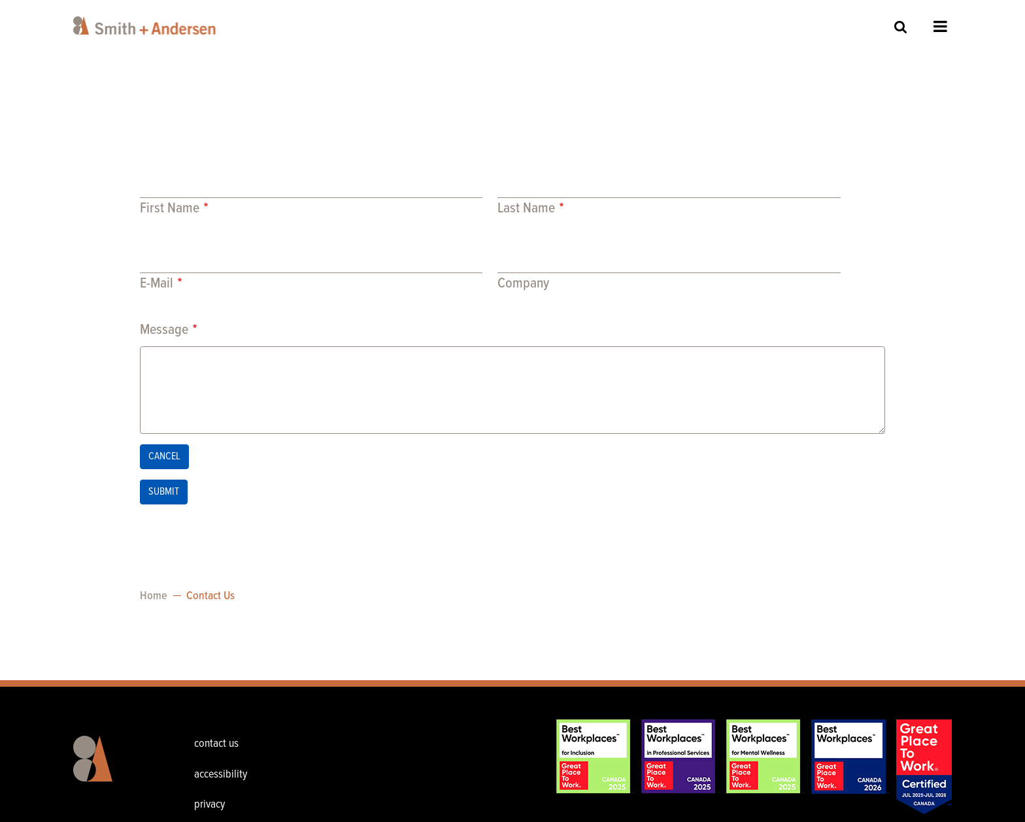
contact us (216, 743)
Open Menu (940, 26)
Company (523, 283)
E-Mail (156, 283)
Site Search (900, 26)
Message (164, 330)
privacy (209, 804)
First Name (169, 208)
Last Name (526, 208)
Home (153, 596)
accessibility (220, 774)
